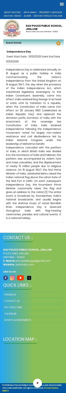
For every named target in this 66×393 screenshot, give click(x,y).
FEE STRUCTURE (13, 307)
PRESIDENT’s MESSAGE (50, 12)
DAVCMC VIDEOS (12, 15)
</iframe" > (33, 363)
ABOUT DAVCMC (12, 12)
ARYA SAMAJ (30, 12)
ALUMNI (27, 15)
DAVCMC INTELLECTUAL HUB (48, 15)
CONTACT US (12, 301)
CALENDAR (10, 313)
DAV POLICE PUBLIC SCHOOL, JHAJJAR (44, 27)
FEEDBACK (10, 294)
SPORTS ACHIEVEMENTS (17, 320)
